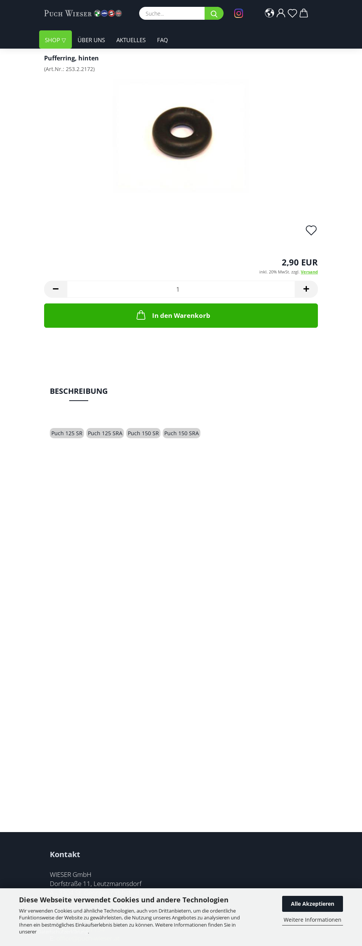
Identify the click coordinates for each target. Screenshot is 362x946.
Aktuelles (131, 40)
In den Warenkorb (172, 315)
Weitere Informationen (312, 919)
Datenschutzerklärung (63, 931)
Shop (53, 40)
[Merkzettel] (292, 13)
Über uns (91, 40)
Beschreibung (79, 391)
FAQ (162, 40)
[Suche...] (214, 13)
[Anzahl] (181, 289)
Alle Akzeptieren (312, 903)
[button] (269, 13)
